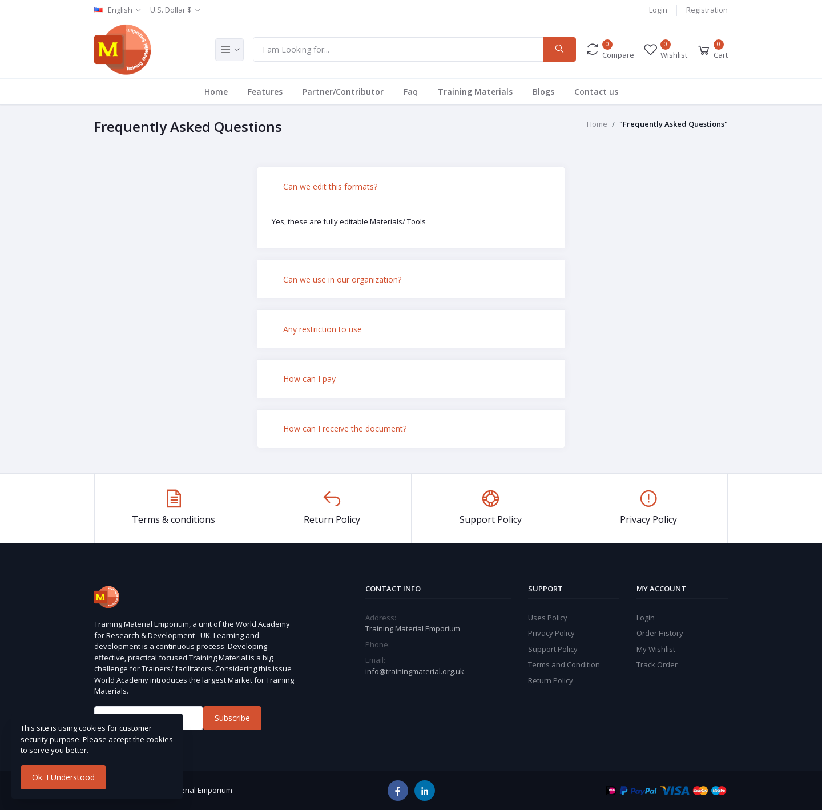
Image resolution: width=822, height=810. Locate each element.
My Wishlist (655, 649)
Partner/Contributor (343, 91)
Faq (411, 91)
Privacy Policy (551, 633)
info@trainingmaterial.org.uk (414, 671)
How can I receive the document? (344, 428)
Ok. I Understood (63, 777)
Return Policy (550, 680)
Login (658, 10)
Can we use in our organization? (342, 279)
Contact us (596, 91)
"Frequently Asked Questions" (673, 124)
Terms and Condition (564, 664)
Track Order (657, 664)
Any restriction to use (322, 329)
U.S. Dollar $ (171, 10)
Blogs (543, 91)
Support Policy (553, 649)
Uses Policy (547, 617)
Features (265, 91)
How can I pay (309, 378)
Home (216, 91)
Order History (659, 633)
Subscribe (232, 717)
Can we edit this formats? (330, 186)
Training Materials (475, 91)
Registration (707, 10)
